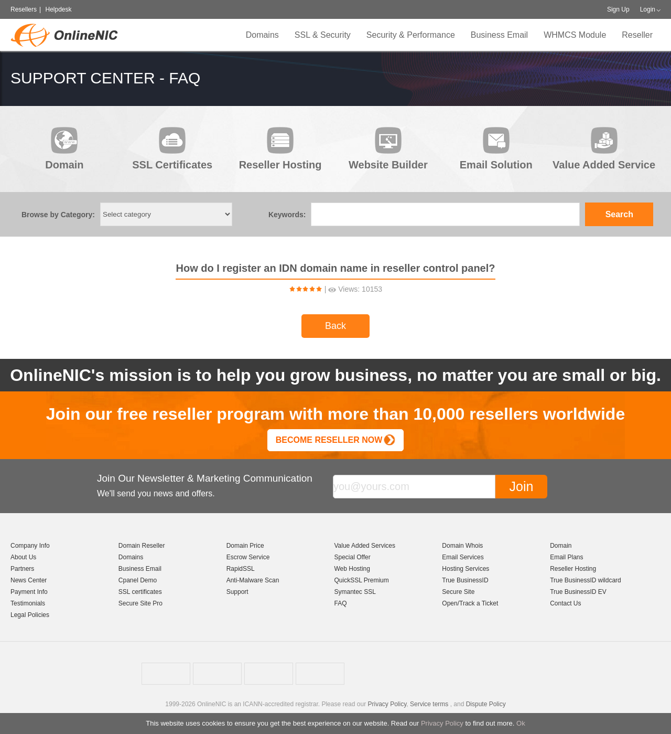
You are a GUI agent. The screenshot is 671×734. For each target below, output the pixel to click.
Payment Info (29, 591)
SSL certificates (140, 591)
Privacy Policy (442, 723)
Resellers (23, 9)
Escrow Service (248, 557)
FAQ (340, 603)
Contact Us (565, 603)
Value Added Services (364, 545)
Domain (560, 545)
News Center (28, 580)
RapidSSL (240, 568)
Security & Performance (410, 34)
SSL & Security (323, 34)
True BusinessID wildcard (585, 580)
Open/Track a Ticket (470, 603)
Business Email (499, 34)
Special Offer (352, 557)
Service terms (429, 704)
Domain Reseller (141, 545)
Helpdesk (58, 9)
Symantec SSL (354, 591)
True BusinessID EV (578, 591)
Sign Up (618, 9)
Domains (262, 34)
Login (647, 9)
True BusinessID (465, 580)
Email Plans (566, 557)
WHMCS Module (575, 34)
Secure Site (458, 591)
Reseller (637, 34)
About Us (23, 557)
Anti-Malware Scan (252, 580)
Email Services (462, 557)
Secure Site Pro (140, 603)
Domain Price (245, 545)
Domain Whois (462, 545)
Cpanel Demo (137, 580)
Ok (520, 723)
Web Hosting (352, 568)
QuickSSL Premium (361, 580)
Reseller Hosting (573, 568)
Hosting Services (465, 568)
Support (237, 591)
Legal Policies (29, 615)
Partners (22, 568)
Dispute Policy (486, 704)
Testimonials (27, 603)
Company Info (30, 545)
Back (335, 326)
